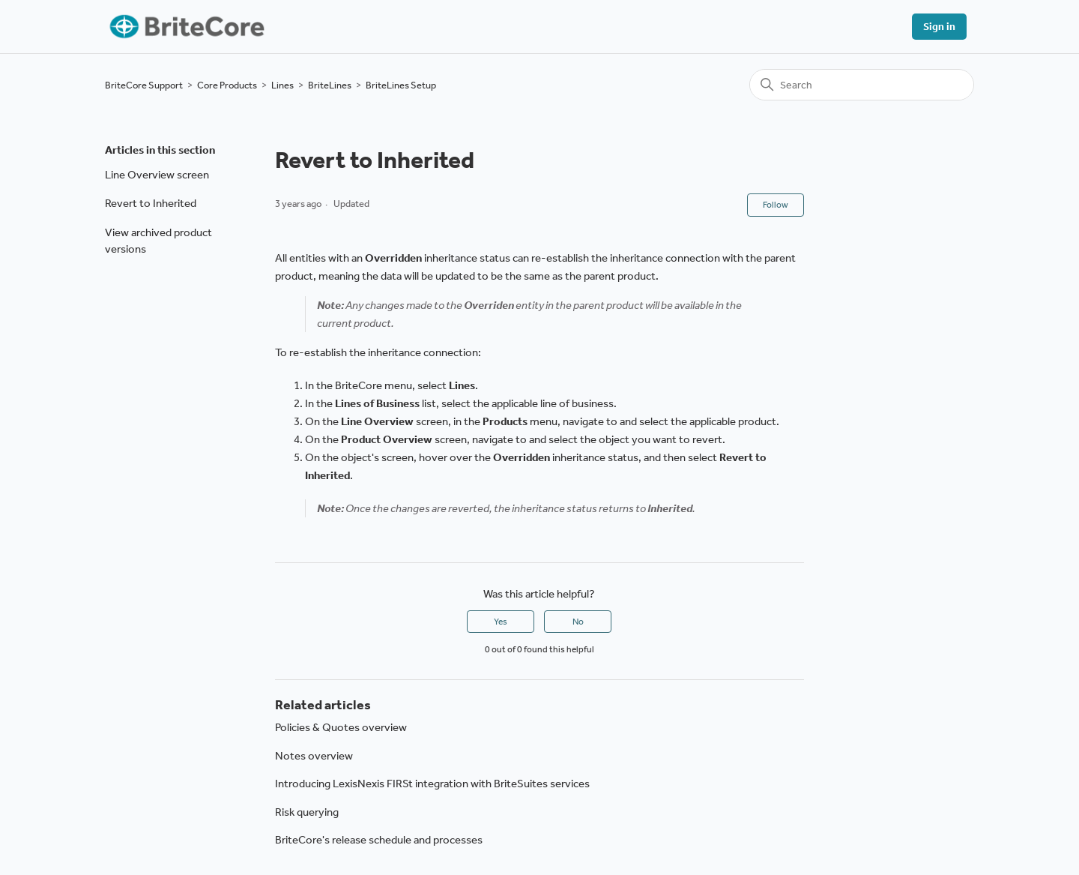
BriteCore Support (144, 85)
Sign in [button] (939, 26)
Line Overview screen (157, 174)
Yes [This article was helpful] (500, 621)
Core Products (227, 85)
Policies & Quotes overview (341, 727)
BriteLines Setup (401, 85)
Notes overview (314, 756)
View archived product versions (158, 241)
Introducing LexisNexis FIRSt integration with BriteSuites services (432, 783)
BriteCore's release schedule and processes (379, 840)
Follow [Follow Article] (775, 204)
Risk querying (307, 812)
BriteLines (329, 85)
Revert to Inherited (150, 203)
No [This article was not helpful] (578, 621)
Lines (282, 85)
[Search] (861, 85)
